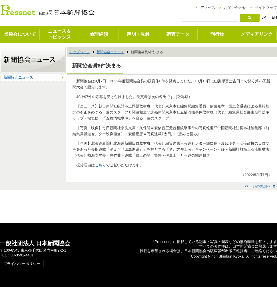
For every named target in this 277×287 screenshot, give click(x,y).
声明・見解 (138, 34)
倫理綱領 (99, 34)
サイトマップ (266, 7)
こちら (100, 165)
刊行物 (217, 34)
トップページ (79, 52)
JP (264, 17)
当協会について (20, 34)
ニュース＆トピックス (59, 34)
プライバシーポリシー (21, 264)
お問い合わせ (235, 7)
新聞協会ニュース (110, 52)
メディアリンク (257, 34)
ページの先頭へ (258, 186)
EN (274, 17)
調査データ (177, 34)
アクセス (207, 7)
